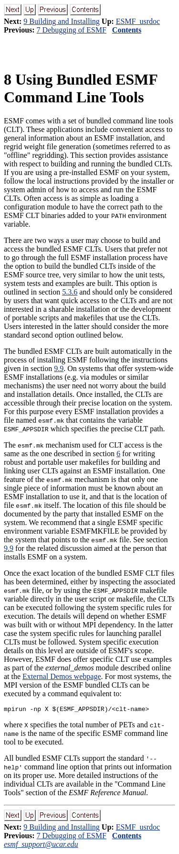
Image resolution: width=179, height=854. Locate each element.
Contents (126, 30)
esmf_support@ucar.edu (41, 846)
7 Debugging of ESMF (71, 30)
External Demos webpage (61, 676)
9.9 (58, 368)
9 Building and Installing (61, 21)
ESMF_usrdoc (138, 21)
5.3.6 (69, 292)
